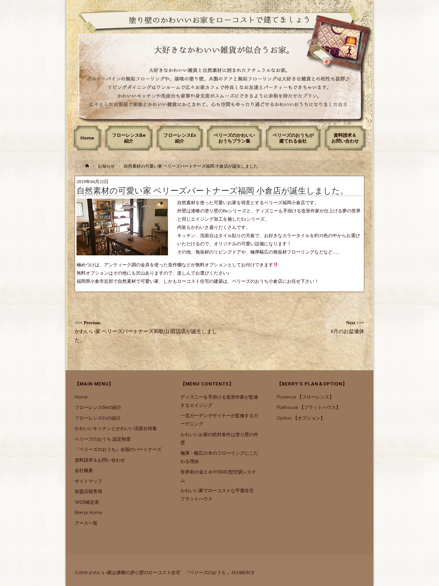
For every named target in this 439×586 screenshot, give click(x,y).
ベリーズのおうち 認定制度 (103, 439)
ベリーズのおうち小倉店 (257, 281)
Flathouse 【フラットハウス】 (309, 407)
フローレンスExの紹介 (98, 418)
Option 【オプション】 (301, 418)
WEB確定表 (87, 502)
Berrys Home (88, 512)
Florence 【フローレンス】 (305, 397)
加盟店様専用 (88, 491)
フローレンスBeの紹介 (98, 407)
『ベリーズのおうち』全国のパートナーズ (118, 449)
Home (81, 397)
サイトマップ (88, 481)
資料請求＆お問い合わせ (100, 460)
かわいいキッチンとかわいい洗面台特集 (116, 428)
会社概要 (84, 470)
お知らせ (106, 166)
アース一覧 (86, 523)
